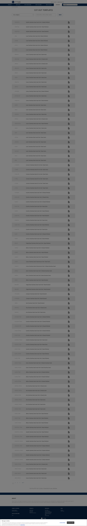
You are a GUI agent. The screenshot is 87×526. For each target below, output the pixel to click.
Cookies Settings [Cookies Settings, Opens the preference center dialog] (62, 523)
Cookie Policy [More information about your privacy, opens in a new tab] (22, 525)
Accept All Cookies (70, 523)
